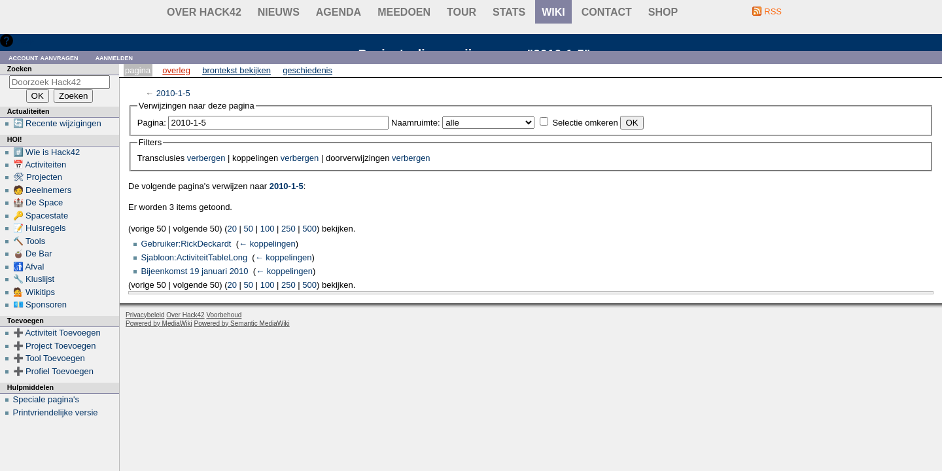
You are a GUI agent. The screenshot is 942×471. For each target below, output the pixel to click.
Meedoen (403, 12)
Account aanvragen (43, 57)
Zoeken (19, 69)
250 (288, 229)
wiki (553, 12)
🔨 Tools (29, 241)
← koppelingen (267, 244)
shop (663, 12)
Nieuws (279, 12)
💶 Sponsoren (40, 304)
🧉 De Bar (32, 253)
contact (607, 12)
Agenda (338, 12)
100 (267, 229)
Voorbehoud (223, 315)
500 (309, 229)
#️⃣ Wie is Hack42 (46, 152)
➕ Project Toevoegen (54, 346)
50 (248, 229)
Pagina (137, 70)
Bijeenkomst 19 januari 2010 (195, 271)
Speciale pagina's (46, 399)
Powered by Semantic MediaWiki (242, 323)
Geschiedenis (307, 70)
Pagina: (151, 123)
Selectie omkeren (585, 123)
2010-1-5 (173, 93)
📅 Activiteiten (40, 164)
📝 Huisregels (39, 228)
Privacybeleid (145, 315)
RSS (773, 11)
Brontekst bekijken (236, 70)
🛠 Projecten (38, 177)
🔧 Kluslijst (34, 279)
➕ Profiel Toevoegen (53, 371)
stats (509, 12)
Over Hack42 (204, 12)
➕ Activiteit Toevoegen (57, 333)
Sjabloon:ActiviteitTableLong (194, 257)
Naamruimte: (415, 123)
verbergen (206, 158)
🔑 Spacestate (41, 215)
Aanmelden (114, 57)
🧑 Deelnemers (42, 190)
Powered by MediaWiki (159, 323)
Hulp (25, 40)
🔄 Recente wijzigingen (57, 123)
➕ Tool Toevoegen (49, 358)
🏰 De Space (38, 202)
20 (232, 229)
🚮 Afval (28, 266)
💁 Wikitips (34, 292)
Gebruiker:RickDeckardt (186, 244)
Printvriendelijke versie (55, 412)
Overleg (176, 70)
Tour (461, 12)
